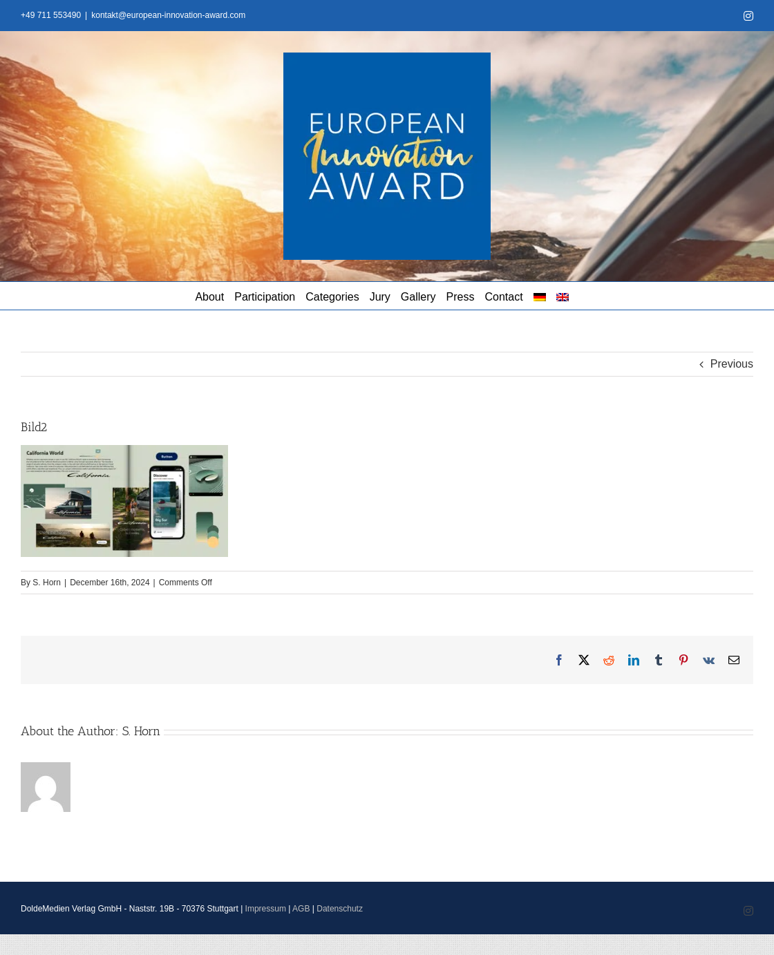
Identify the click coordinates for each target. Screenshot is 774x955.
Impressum (265, 909)
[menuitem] (540, 296)
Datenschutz (340, 909)
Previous (731, 364)
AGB (301, 909)
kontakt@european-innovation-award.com (168, 15)
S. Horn (46, 582)
